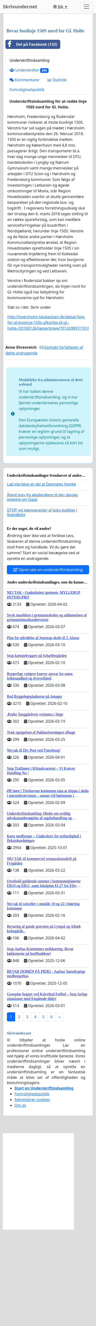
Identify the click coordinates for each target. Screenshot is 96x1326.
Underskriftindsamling (29, 156)
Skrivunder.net (20, 6)
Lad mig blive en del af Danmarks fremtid (41, 581)
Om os (20, 1201)
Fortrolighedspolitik (26, 186)
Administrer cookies (32, 1196)
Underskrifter (29, 166)
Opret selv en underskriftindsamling (48, 666)
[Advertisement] (48, 69)
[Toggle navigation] (86, 6)
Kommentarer (24, 176)
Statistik (57, 176)
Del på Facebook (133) (31, 141)
